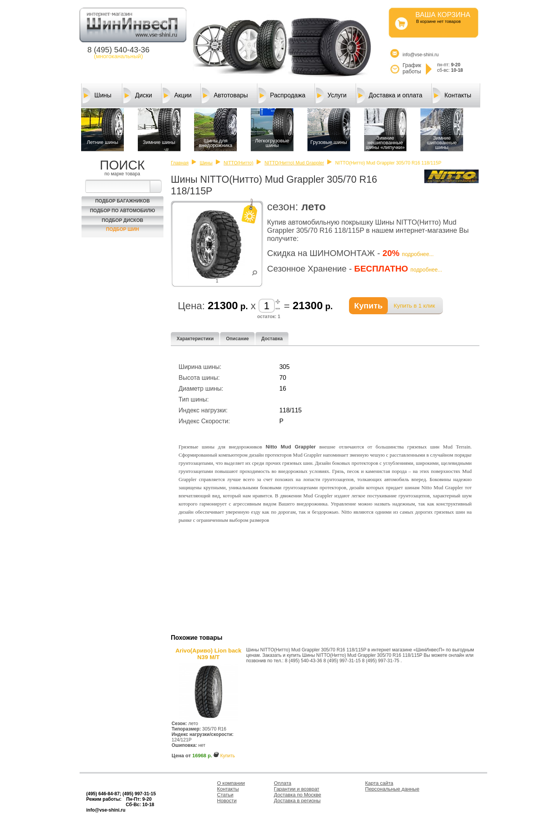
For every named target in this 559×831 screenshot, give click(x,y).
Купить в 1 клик (414, 305)
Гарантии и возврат (296, 789)
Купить (227, 755)
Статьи (225, 795)
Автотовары (225, 95)
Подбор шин (122, 229)
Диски (137, 95)
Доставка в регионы (297, 800)
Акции (177, 95)
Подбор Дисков (122, 220)
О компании (231, 783)
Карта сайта (379, 783)
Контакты (452, 95)
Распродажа (282, 95)
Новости (226, 800)
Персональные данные (392, 789)
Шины (97, 95)
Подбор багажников (122, 201)
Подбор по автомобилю (122, 210)
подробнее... (418, 254)
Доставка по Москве (297, 795)
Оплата (283, 783)
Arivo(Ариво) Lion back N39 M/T (208, 653)
